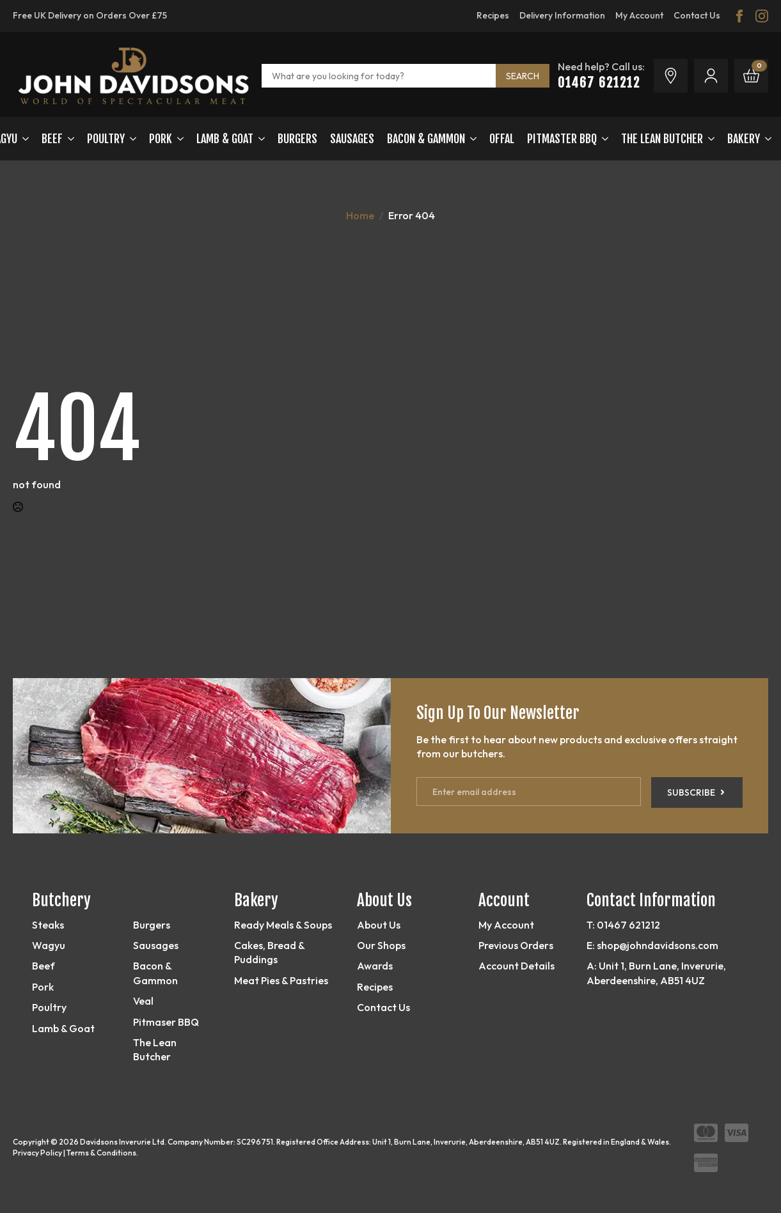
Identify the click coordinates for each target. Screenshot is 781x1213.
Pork (160, 139)
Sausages (352, 139)
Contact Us (383, 1007)
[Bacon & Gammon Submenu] (471, 139)
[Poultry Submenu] (130, 139)
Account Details (516, 965)
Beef (52, 139)
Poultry (106, 139)
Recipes (375, 986)
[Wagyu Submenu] (23, 139)
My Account (506, 924)
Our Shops (381, 945)
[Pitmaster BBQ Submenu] (602, 139)
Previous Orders (515, 945)
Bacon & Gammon (426, 139)
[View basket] (751, 76)
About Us (378, 924)
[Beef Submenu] (68, 139)
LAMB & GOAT (224, 139)
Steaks (48, 924)
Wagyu (48, 945)
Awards (375, 965)
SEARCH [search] (522, 76)
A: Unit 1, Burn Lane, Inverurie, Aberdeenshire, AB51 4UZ (656, 972)
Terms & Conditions (101, 1152)
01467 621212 (599, 83)
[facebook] (739, 16)
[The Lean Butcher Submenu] (708, 139)
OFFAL (501, 139)
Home (360, 215)
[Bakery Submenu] (765, 139)
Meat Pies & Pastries (281, 980)
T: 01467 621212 (623, 924)
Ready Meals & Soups (283, 924)
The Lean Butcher (662, 139)
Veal (143, 1000)
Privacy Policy (37, 1152)
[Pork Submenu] (178, 139)
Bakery (743, 139)
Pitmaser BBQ (166, 1022)
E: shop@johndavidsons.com (652, 945)
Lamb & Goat (63, 1028)
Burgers (297, 139)
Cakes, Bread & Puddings (269, 952)
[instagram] (761, 16)
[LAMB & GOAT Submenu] (259, 139)
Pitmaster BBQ (562, 139)
